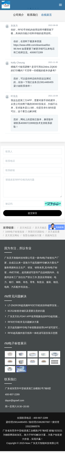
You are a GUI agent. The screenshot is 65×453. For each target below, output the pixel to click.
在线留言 (46, 14)
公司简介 (18, 14)
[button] (53, 204)
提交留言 (32, 213)
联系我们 (32, 14)
